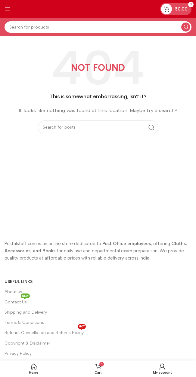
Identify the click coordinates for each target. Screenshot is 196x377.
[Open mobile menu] (8, 9)
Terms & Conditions (24, 322)
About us (13, 291)
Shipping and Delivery (26, 312)
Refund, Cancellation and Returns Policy (45, 331)
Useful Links (19, 281)
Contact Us (17, 301)
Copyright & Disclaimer (27, 343)
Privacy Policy (18, 353)
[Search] (98, 27)
